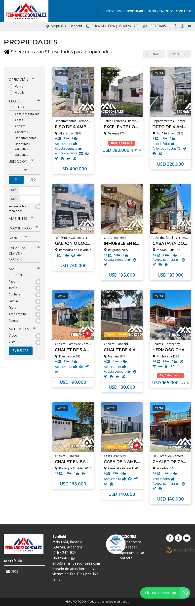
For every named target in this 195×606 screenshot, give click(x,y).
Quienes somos (112, 11)
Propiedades (135, 11)
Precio (18, 169)
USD (33, 177)
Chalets (18, 123)
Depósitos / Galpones (20, 144)
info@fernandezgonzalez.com (76, 564)
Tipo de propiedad (24, 102)
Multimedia (22, 326)
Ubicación (21, 159)
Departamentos (24, 135)
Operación (22, 77)
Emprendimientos (161, 11)
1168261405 (63, 558)
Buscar (20, 347)
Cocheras (20, 129)
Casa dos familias (24, 111)
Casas (17, 117)
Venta (17, 84)
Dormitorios (23, 226)
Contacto (183, 11)
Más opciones (24, 269)
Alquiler (19, 90)
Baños (18, 235)
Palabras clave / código (24, 250)
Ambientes (21, 216)
